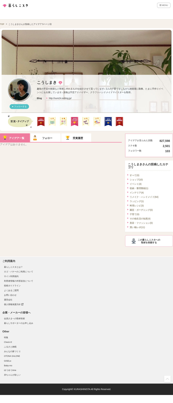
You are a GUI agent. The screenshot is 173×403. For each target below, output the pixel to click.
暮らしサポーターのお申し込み (18, 323)
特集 (6, 337)
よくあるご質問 (11, 290)
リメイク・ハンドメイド (144, 197)
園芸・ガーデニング (141, 210)
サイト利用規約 (11, 276)
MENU (164, 5)
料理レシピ (137, 205)
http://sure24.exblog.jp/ (60, 98)
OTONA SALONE (12, 356)
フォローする (20, 106)
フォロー (47, 138)
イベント (135, 184)
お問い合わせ (10, 295)
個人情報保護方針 (13, 304)
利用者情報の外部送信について (18, 281)
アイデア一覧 (16, 138)
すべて (134, 175)
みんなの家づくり (12, 351)
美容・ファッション (141, 223)
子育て (134, 214)
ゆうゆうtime (10, 370)
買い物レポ (137, 227)
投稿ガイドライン (12, 285)
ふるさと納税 (10, 347)
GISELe (7, 361)
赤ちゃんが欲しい (12, 375)
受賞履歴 (78, 138)
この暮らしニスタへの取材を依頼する (149, 241)
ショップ (136, 179)
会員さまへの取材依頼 (14, 318)
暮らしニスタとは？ (13, 267)
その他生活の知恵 (140, 218)
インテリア (137, 192)
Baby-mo (8, 365)
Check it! (8, 342)
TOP (2, 24)
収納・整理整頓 (139, 188)
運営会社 (8, 300)
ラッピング (137, 201)
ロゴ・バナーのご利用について (18, 271)
